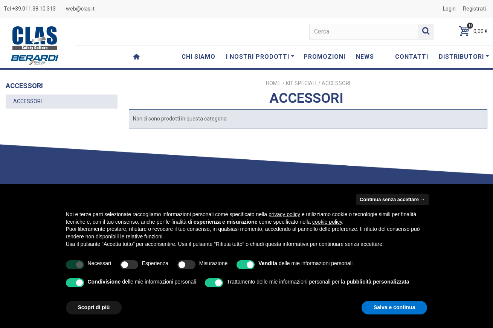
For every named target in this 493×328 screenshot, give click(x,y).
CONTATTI (411, 56)
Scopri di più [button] (94, 307)
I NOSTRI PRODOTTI (260, 56)
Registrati (474, 9)
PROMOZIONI (324, 56)
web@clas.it (80, 9)
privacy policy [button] (284, 214)
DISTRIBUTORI (464, 56)
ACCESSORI (27, 101)
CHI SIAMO (198, 56)
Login (449, 9)
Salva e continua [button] (394, 307)
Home (273, 83)
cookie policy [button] (327, 222)
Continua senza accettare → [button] (392, 199)
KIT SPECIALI (301, 83)
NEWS (365, 56)
